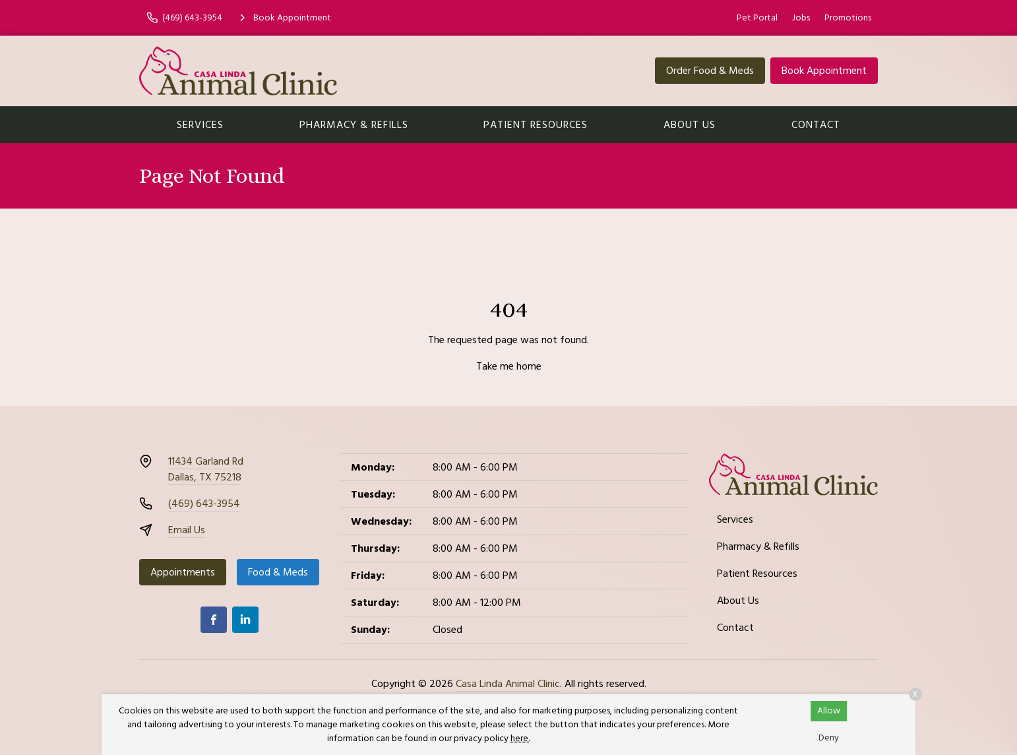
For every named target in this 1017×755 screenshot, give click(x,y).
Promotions (847, 17)
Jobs (801, 17)
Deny (828, 737)
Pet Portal (757, 17)
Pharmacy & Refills (353, 124)
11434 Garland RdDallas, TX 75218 (205, 469)
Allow (828, 710)
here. (520, 738)
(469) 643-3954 (204, 503)
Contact (815, 124)
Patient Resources (535, 124)
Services (200, 124)
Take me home (508, 366)
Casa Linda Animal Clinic (508, 683)
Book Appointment (824, 70)
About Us (689, 124)
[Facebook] (213, 620)
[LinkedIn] (245, 620)
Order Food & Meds (710, 70)
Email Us (186, 530)
